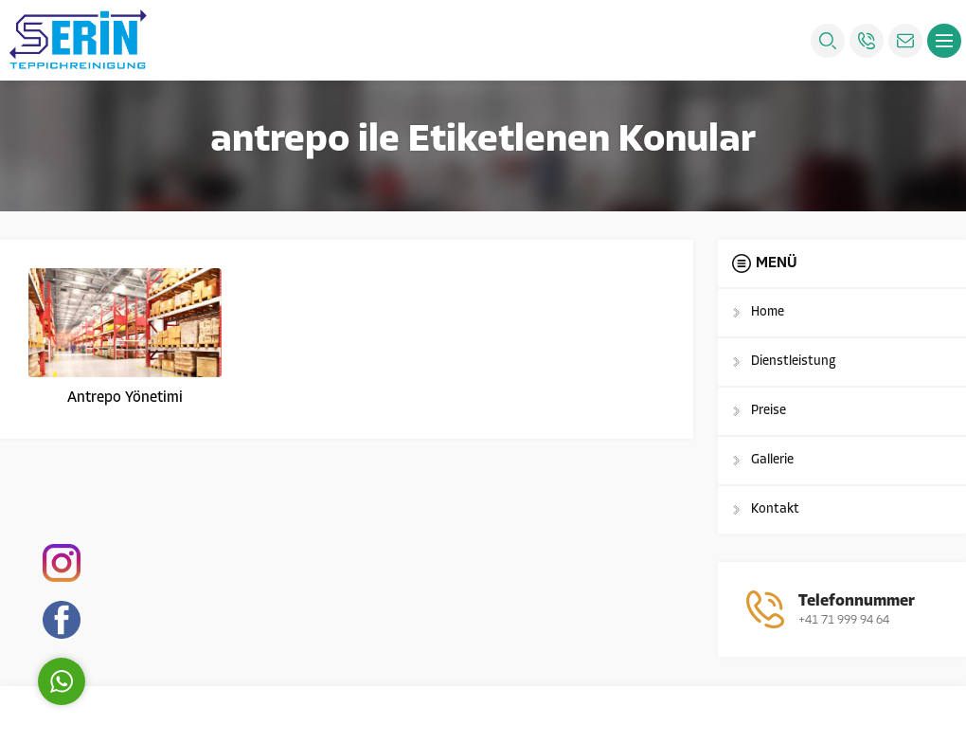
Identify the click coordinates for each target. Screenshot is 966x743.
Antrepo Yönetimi (125, 398)
